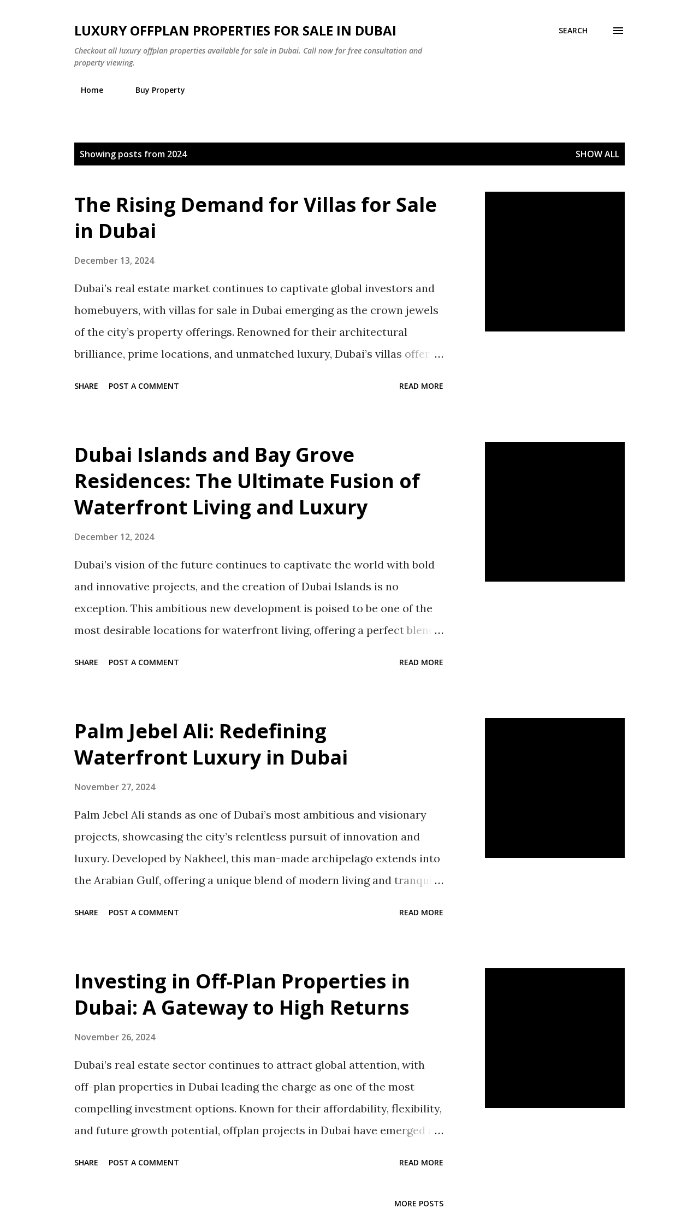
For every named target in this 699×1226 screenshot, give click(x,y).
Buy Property (154, 90)
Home (85, 90)
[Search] (573, 30)
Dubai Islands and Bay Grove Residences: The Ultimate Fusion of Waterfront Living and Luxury (247, 480)
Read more (421, 386)
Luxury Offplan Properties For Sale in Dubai (235, 30)
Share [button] (86, 386)
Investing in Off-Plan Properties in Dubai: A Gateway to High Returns (242, 994)
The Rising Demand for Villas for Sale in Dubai (255, 217)
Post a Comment (144, 386)
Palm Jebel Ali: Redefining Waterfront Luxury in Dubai (211, 744)
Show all (597, 154)
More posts (418, 1203)
